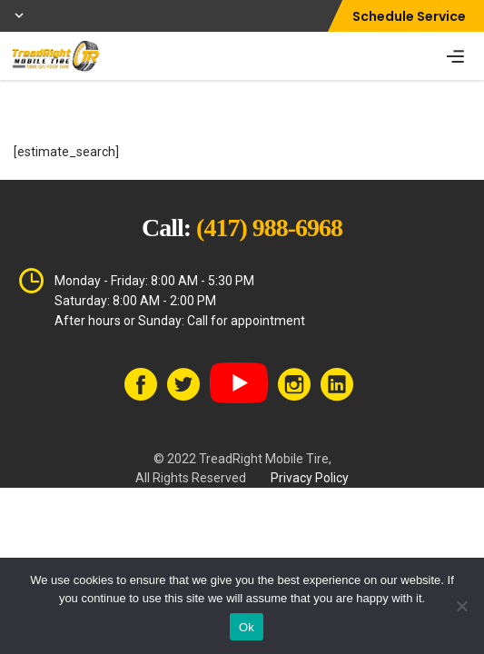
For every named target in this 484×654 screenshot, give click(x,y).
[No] (461, 606)
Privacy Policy (310, 478)
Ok (246, 627)
